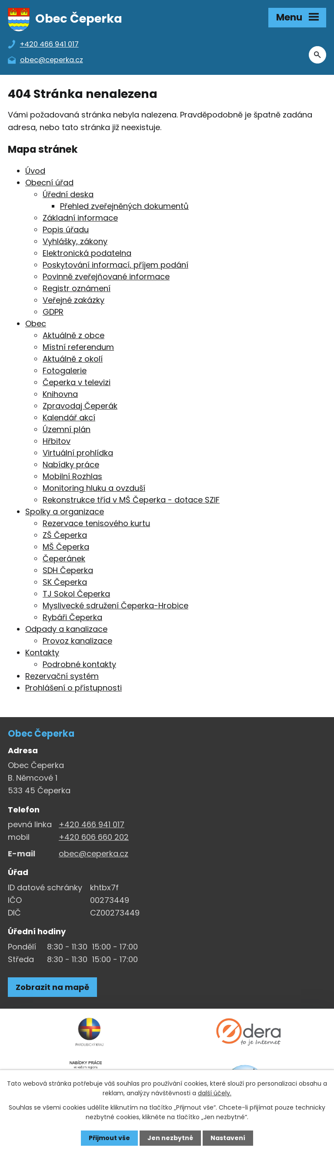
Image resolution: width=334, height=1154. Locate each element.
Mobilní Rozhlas (72, 476)
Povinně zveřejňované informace (106, 276)
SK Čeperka (65, 582)
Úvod (35, 170)
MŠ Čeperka (66, 546)
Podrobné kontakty (79, 664)
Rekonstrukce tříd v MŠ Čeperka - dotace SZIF (131, 499)
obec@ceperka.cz (93, 853)
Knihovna (60, 394)
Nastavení (227, 1138)
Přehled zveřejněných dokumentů (124, 206)
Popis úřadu (66, 229)
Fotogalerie (65, 370)
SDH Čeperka (68, 570)
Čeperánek (64, 558)
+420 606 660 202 (94, 837)
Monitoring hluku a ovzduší (94, 488)
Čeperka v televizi (76, 382)
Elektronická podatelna (87, 253)
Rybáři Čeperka (72, 617)
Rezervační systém (62, 676)
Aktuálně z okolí (73, 358)
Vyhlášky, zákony (75, 241)
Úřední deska (68, 194)
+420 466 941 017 (91, 824)
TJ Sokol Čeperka (76, 593)
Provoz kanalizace (77, 640)
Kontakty (42, 652)
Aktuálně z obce (73, 335)
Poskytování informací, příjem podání (115, 264)
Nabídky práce (71, 464)
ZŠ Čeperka (65, 535)
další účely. (214, 1093)
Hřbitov (56, 441)
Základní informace (80, 217)
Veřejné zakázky (73, 300)
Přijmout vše (109, 1138)
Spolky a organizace (64, 511)
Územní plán (66, 429)
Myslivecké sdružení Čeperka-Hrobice (115, 605)
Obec (35, 323)
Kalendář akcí (69, 417)
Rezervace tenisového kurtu (96, 523)
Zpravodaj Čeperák (80, 405)
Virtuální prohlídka (78, 452)
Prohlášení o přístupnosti (73, 687)
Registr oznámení (76, 288)
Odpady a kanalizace (66, 629)
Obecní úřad (49, 182)
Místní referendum (78, 347)
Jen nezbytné (170, 1138)
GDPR (53, 311)
